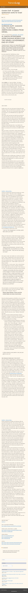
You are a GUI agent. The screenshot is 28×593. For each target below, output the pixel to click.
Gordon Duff (14, 34)
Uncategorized (5, 547)
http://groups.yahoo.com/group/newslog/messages (11, 543)
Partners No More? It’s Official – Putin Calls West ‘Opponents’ (12, 571)
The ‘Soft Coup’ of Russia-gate (7, 580)
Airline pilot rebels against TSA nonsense (10, 552)
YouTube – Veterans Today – (7, 191)
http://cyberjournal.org (6, 538)
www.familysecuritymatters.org (8, 227)
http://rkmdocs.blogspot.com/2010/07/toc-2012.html (11, 526)
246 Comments (20, 34)
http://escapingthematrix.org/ (7, 537)
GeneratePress (14, 591)
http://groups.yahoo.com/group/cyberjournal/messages (12, 542)
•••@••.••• (3, 521)
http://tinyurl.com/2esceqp (7, 24)
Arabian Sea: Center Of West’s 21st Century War (11, 550)
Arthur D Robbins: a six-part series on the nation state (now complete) (12, 584)
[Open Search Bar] (26, 7)
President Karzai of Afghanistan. (16, 373)
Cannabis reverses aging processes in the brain (10, 578)
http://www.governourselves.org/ (8, 535)
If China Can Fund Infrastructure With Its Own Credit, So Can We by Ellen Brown (14, 575)
